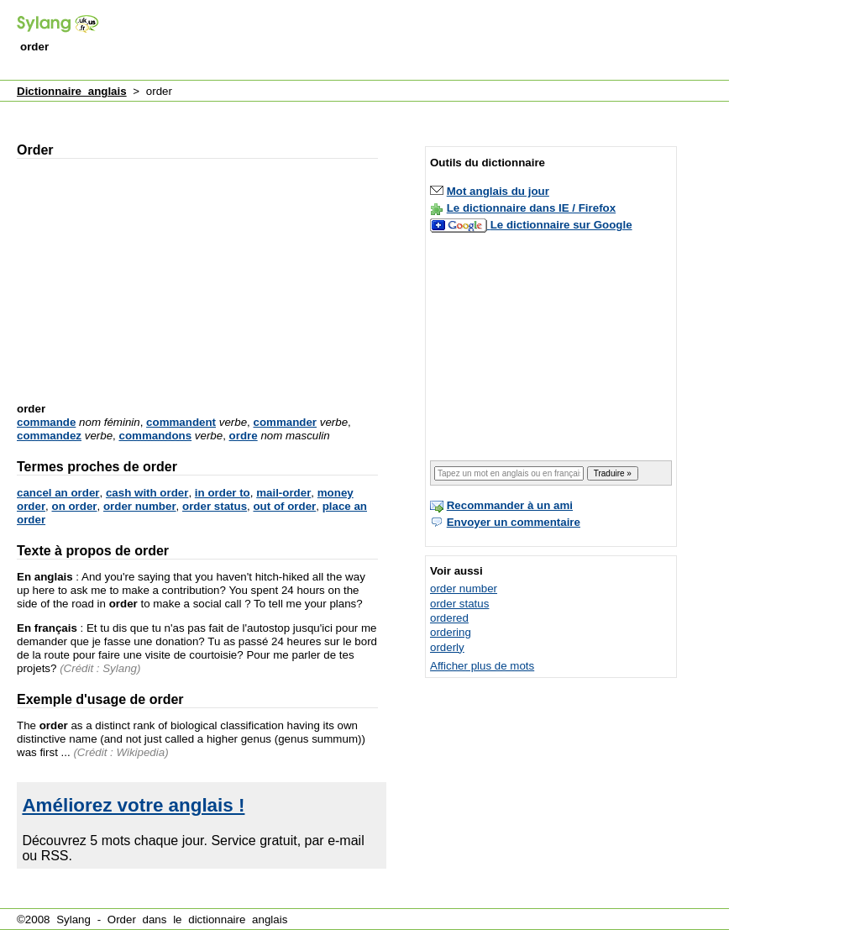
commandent (181, 422)
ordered (449, 618)
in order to (222, 492)
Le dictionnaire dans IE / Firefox (531, 208)
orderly (447, 647)
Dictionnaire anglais (72, 91)
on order (74, 506)
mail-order (283, 492)
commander (285, 422)
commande (46, 422)
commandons (154, 435)
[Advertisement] (423, 41)
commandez (49, 435)
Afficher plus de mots (482, 665)
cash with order (147, 492)
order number (139, 506)
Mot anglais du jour (498, 191)
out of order (284, 506)
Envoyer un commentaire (513, 522)
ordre (243, 435)
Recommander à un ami (510, 505)
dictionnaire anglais (237, 919)
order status (214, 506)
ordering (450, 632)
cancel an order (58, 492)
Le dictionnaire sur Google (561, 224)
